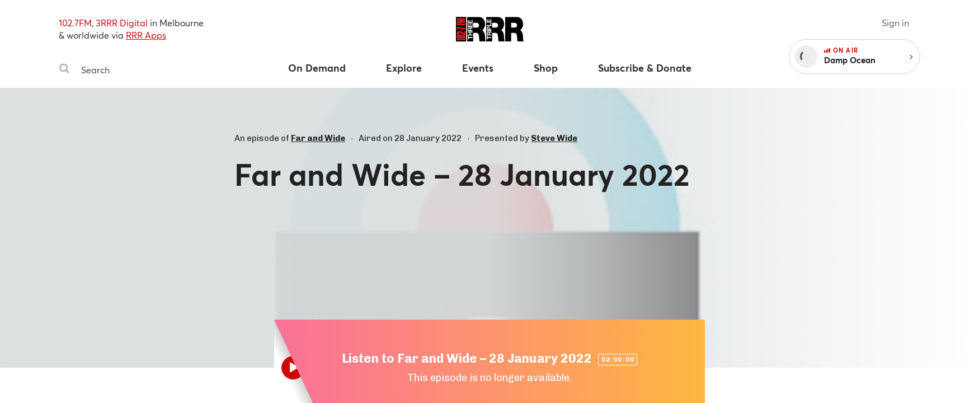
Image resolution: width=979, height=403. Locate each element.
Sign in (895, 23)
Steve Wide (554, 138)
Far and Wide (318, 138)
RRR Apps (146, 35)
